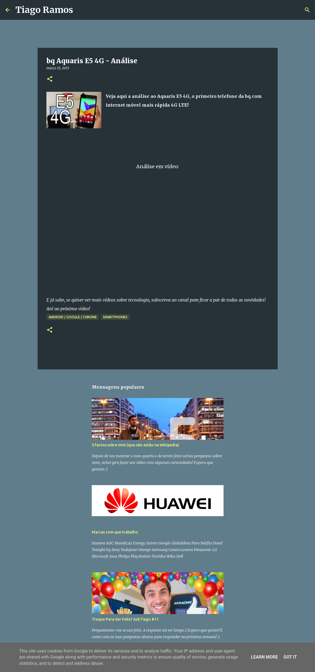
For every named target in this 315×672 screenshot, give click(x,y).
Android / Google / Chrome (73, 317)
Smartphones (115, 317)
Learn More (264, 657)
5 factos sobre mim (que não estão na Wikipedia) (135, 445)
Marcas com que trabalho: (115, 532)
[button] (49, 79)
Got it (290, 657)
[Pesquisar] (80, 9)
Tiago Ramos (44, 9)
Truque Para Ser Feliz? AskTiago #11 (125, 619)
